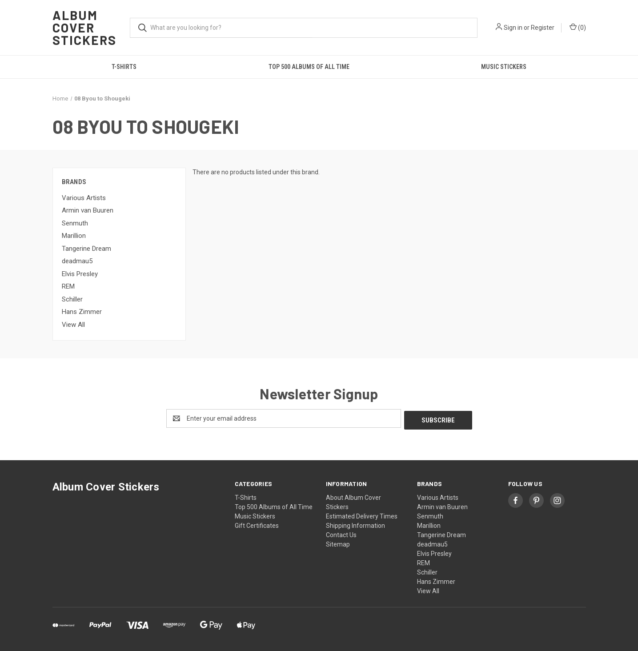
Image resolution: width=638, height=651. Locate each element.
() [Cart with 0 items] (578, 27)
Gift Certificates (257, 523)
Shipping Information (355, 523)
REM (68, 286)
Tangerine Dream (86, 249)
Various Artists (84, 198)
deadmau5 (77, 261)
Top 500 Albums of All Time (309, 66)
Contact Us (341, 533)
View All (73, 325)
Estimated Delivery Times (361, 514)
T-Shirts (124, 66)
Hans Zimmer (82, 312)
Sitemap (338, 542)
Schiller (72, 299)
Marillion (74, 236)
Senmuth (75, 223)
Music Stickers (503, 66)
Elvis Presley (80, 274)
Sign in (513, 27)
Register (542, 27)
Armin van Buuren (87, 210)
